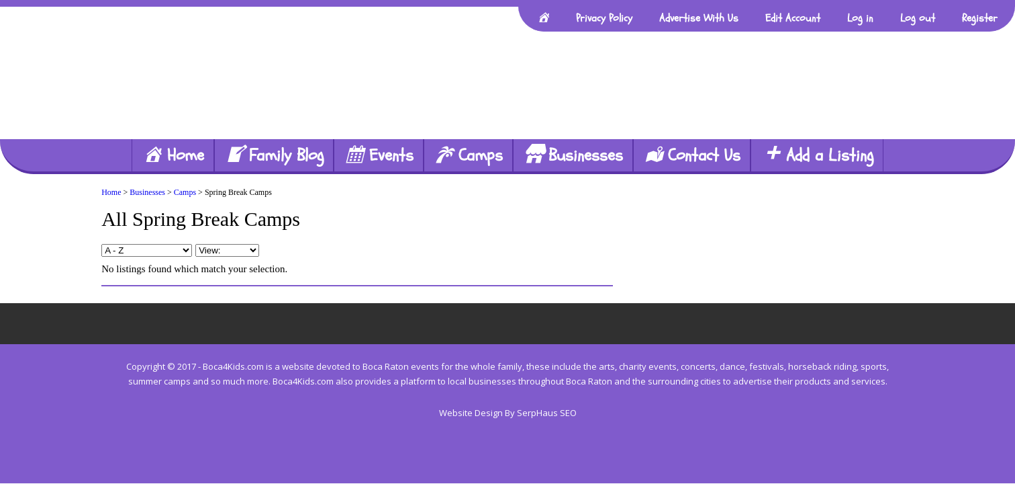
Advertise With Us (698, 18)
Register (980, 18)
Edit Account (792, 18)
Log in (860, 18)
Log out (917, 18)
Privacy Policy (604, 18)
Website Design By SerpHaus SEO (508, 413)
